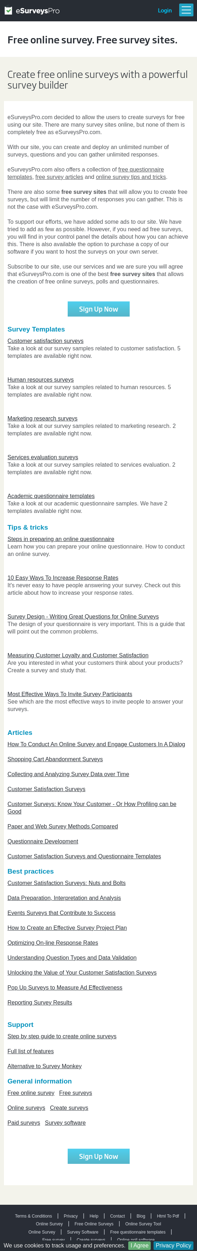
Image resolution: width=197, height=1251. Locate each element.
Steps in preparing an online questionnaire (60, 539)
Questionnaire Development (42, 841)
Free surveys (75, 1093)
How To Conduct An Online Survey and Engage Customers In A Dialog (96, 744)
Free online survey (31, 1093)
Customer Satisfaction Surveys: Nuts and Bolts (66, 883)
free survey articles (59, 177)
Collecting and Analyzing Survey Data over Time (68, 774)
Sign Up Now (98, 308)
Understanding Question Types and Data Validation (71, 958)
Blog (141, 1216)
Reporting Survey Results (39, 1003)
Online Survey (49, 1223)
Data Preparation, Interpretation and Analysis (64, 898)
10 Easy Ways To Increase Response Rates (62, 578)
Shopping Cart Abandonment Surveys (55, 759)
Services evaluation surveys (42, 457)
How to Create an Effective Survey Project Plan (67, 928)
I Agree (139, 1245)
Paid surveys (23, 1123)
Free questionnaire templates (137, 1232)
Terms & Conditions (33, 1216)
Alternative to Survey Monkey (44, 1066)
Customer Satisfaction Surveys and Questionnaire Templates (84, 856)
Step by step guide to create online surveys (61, 1036)
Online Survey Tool (143, 1223)
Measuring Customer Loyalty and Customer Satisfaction (78, 655)
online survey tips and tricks (131, 177)
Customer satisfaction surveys (45, 341)
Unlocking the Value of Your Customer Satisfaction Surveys (82, 973)
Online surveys (26, 1108)
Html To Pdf (168, 1216)
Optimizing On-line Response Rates (52, 943)
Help (93, 1216)
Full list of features (30, 1051)
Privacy (71, 1216)
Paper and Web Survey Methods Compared (62, 826)
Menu (186, 10)
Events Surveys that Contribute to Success (61, 913)
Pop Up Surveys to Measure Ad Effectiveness (65, 988)
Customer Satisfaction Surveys (46, 789)
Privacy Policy (173, 1245)
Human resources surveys (40, 380)
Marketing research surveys (42, 418)
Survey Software (82, 1232)
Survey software (65, 1123)
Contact (117, 1216)
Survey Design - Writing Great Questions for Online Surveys (83, 617)
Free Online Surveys (93, 1223)
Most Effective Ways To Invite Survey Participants (69, 694)
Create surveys (69, 1108)
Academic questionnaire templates (51, 496)
